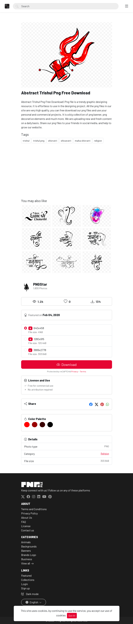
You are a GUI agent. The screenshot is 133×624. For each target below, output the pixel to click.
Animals (26, 542)
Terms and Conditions (34, 509)
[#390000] (42, 424)
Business (26, 559)
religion (98, 140)
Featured (26, 575)
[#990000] (34, 424)
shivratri (52, 140)
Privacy (74, 371)
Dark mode (30, 594)
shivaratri (66, 140)
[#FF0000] (27, 424)
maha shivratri (82, 140)
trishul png (38, 140)
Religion (105, 453)
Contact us (27, 530)
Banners (26, 550)
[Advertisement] (66, 174)
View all (25, 563)
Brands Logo (28, 554)
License (25, 526)
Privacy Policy (29, 513)
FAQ (23, 521)
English (32, 602)
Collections (27, 579)
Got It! (72, 615)
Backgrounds (29, 546)
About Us (26, 517)
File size (66, 461)
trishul (26, 140)
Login (24, 584)
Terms (83, 371)
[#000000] (50, 424)
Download (67, 364)
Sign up (25, 588)
